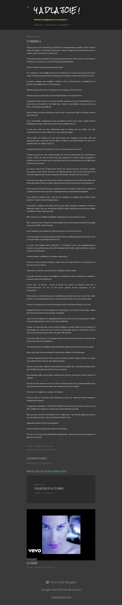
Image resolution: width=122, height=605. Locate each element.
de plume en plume (46, 449)
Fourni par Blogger (61, 582)
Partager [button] (30, 446)
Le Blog (38, 25)
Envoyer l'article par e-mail (44, 446)
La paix (32, 563)
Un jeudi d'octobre (49, 488)
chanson (35, 449)
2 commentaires (48, 493)
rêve (54, 449)
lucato (76, 589)
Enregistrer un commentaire (39, 463)
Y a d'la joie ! (57, 10)
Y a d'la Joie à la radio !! (56, 25)
